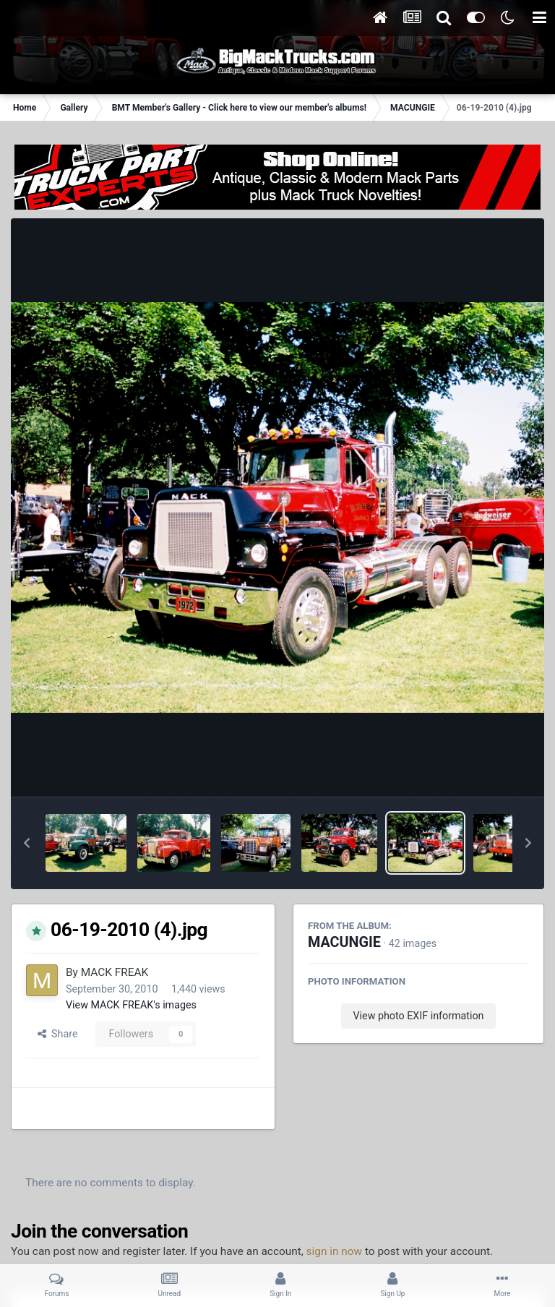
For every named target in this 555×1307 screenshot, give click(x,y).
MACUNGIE (344, 942)
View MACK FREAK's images (131, 1005)
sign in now (334, 1251)
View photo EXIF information (418, 1015)
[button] (27, 843)
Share (58, 1034)
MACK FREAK (114, 972)
